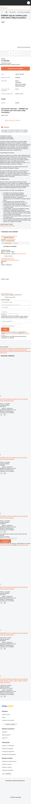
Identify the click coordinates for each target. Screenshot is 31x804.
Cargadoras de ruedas (14, 348)
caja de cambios (19, 74)
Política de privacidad (7, 748)
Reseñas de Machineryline (9, 754)
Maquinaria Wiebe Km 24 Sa (9, 236)
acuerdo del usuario (22, 545)
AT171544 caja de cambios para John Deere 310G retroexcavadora (14, 588)
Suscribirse (5, 541)
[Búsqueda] (28, 8)
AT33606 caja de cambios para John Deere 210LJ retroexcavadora (13, 458)
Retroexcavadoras (25, 348)
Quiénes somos (6, 714)
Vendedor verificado (8, 237)
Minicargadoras (4, 351)
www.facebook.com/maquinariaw (10, 260)
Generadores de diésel (6, 349)
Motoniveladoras (19, 351)
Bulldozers (12, 351)
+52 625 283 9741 (21, 253)
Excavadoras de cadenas (20, 349)
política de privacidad (11, 333)
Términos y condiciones (8, 745)
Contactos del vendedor (8, 720)
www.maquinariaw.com (7, 258)
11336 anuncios (11, 239)
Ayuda (3, 717)
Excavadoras (4, 348)
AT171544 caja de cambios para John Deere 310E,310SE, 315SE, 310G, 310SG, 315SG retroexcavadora (14, 680)
